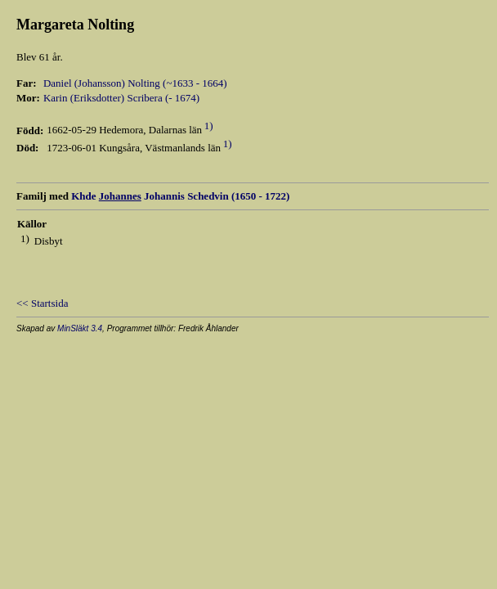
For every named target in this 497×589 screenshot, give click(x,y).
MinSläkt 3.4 (79, 328)
